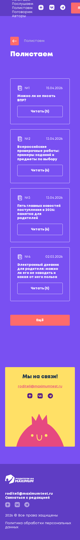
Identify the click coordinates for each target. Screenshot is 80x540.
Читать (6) (40, 170)
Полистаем (22, 8)
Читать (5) (40, 111)
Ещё (40, 320)
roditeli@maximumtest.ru (39, 496)
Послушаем (22, 4)
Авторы (19, 16)
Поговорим (22, 12)
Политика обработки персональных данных (38, 525)
